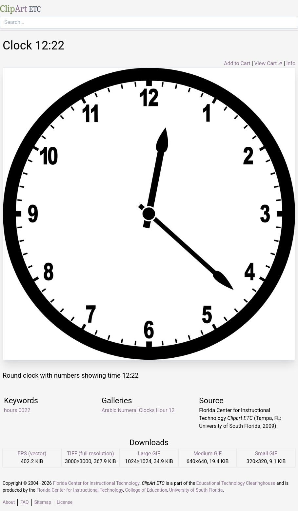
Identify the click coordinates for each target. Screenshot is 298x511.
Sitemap (42, 502)
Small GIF (266, 453)
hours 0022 (17, 410)
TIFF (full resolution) (90, 453)
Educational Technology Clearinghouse (235, 483)
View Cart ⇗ (268, 63)
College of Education (146, 490)
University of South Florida (196, 490)
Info (290, 63)
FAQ (24, 502)
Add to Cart (237, 63)
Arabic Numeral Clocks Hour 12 (138, 410)
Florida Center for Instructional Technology (96, 483)
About (9, 502)
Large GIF (149, 453)
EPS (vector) (31, 453)
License (64, 502)
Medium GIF (207, 453)
